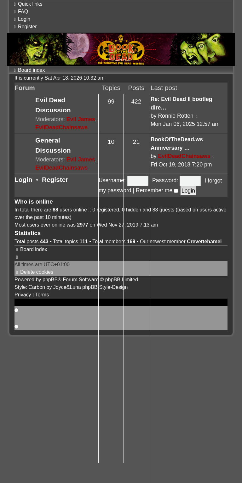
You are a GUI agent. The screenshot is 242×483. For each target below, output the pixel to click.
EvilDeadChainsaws (61, 127)
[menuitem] (20, 11)
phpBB (50, 279)
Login (23, 179)
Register (55, 179)
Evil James (80, 119)
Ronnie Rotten (175, 116)
